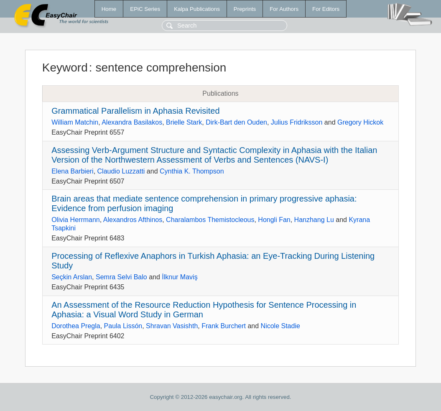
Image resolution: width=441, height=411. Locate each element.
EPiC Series (145, 9)
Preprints (245, 9)
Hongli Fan (274, 219)
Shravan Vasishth (172, 325)
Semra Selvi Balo (121, 277)
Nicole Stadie (280, 325)
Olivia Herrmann (75, 219)
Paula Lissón (123, 325)
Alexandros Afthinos (132, 219)
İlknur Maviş (179, 277)
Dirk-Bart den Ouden (236, 122)
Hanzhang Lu (314, 219)
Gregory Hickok (360, 122)
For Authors (284, 9)
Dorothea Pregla (75, 325)
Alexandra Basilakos (132, 122)
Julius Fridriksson (297, 122)
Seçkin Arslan (71, 277)
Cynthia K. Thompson (192, 171)
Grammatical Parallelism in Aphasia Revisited (135, 110)
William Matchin (74, 122)
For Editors (325, 9)
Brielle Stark (184, 122)
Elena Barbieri (72, 171)
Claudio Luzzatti (121, 171)
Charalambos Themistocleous (210, 219)
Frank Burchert (223, 325)
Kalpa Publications (197, 9)
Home (109, 9)
